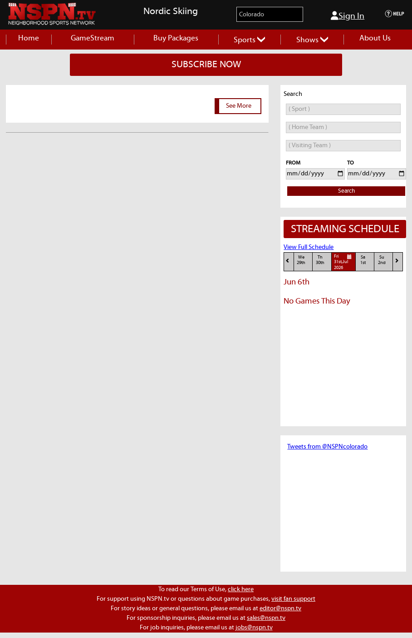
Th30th (320, 260)
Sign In (347, 16)
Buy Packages (175, 38)
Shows (312, 40)
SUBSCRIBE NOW (206, 64)
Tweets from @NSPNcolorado (327, 446)
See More (238, 106)
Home (28, 38)
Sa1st (363, 260)
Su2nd (382, 260)
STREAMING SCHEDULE (345, 229)
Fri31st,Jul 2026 (344, 261)
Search (346, 191)
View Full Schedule (309, 247)
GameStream (92, 38)
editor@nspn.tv (280, 608)
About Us (375, 38)
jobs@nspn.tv (254, 627)
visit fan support (293, 599)
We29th (301, 260)
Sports (249, 40)
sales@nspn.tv (266, 618)
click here (241, 589)
